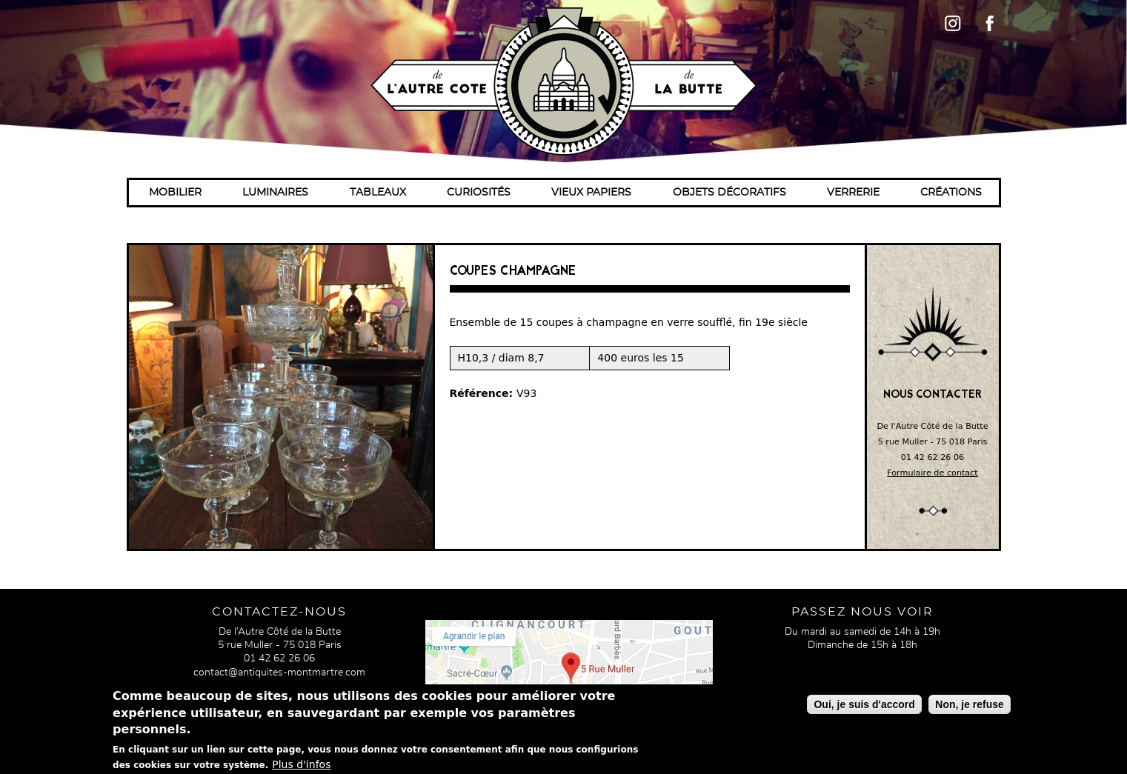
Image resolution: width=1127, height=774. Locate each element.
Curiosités (479, 192)
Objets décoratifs (729, 192)
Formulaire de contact (932, 473)
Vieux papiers (591, 192)
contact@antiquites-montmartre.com (279, 672)
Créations (951, 192)
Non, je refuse (969, 709)
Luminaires (275, 192)
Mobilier (175, 192)
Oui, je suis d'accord (864, 709)
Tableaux (378, 192)
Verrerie (853, 192)
